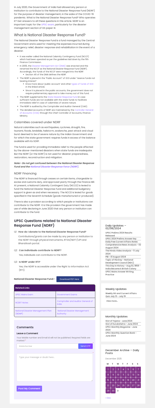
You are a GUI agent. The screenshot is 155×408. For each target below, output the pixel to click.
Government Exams (67, 294)
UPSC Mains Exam (24, 294)
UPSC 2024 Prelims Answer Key (120, 238)
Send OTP (85, 346)
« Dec (108, 397)
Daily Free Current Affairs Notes (121, 241)
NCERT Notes (21, 302)
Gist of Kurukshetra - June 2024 (121, 324)
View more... (112, 301)
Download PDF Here (69, 279)
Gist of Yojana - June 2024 (118, 321)
